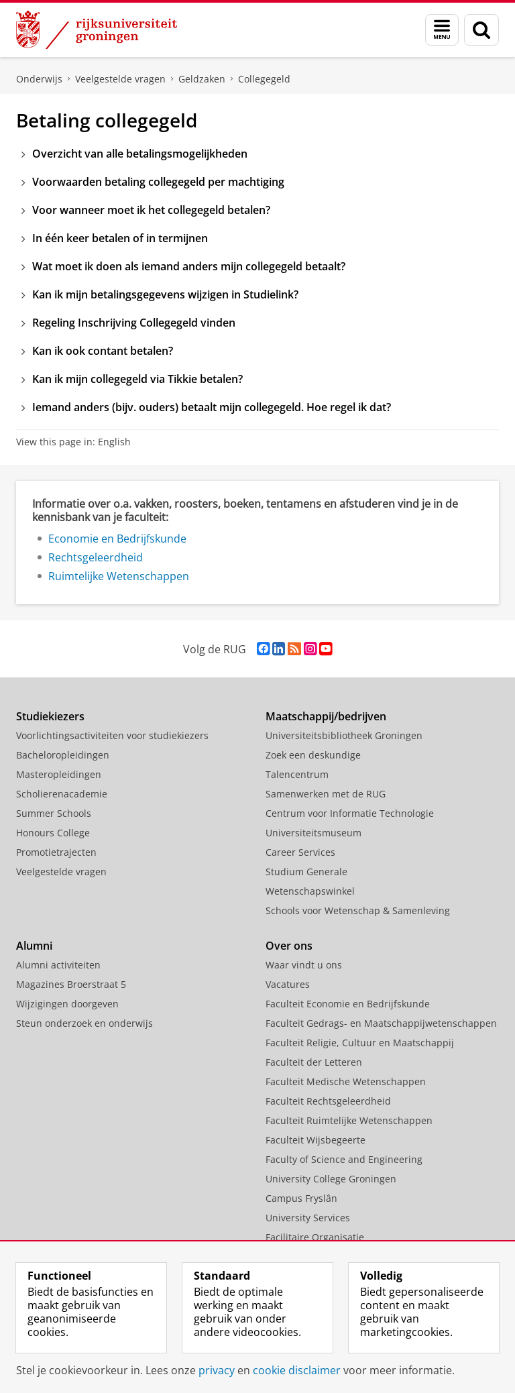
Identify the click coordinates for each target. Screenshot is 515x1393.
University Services (308, 1217)
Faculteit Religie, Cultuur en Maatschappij (360, 1042)
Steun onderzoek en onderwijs (84, 1023)
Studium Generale (306, 871)
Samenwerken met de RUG (326, 793)
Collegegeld (264, 78)
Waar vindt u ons (304, 964)
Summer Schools (53, 813)
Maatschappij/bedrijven (326, 716)
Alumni (34, 945)
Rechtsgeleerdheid (95, 557)
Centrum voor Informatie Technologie (350, 813)
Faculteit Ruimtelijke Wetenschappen (349, 1120)
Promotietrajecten (56, 852)
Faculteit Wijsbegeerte (315, 1139)
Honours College (53, 832)
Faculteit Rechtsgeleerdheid (328, 1101)
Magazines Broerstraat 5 (71, 984)
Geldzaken (201, 78)
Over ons (289, 945)
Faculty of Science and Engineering (344, 1159)
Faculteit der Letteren (314, 1062)
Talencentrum (297, 774)
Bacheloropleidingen (62, 754)
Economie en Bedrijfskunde (117, 538)
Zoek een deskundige (313, 754)
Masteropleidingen (58, 774)
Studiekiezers (50, 716)
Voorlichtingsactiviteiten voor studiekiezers (112, 735)
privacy (216, 1370)
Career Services (300, 852)
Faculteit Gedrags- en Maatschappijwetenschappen (381, 1023)
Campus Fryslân (301, 1198)
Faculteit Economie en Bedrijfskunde (348, 1003)
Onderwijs (39, 78)
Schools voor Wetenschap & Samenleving (358, 910)
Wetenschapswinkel (310, 891)
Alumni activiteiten (58, 964)
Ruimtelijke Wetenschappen (118, 576)
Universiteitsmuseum (313, 832)
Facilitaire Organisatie (315, 1237)
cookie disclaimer (297, 1370)
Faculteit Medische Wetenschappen (346, 1081)
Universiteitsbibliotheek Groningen (344, 735)
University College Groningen (331, 1178)
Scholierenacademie (61, 793)
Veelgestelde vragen (120, 78)
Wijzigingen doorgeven (67, 1003)
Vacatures (288, 984)
